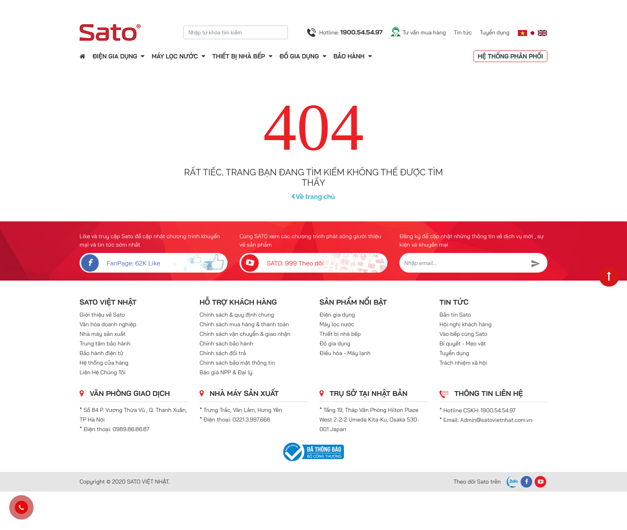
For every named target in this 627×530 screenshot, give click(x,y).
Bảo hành (349, 56)
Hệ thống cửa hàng (104, 362)
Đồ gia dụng (299, 56)
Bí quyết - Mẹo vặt (462, 343)
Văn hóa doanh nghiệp (108, 324)
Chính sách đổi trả (223, 353)
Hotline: (350, 32)
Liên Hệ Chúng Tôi (103, 372)
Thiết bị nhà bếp (238, 56)
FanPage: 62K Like (120, 263)
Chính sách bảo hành (226, 343)
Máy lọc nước (175, 56)
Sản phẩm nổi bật (353, 302)
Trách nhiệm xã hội (463, 362)
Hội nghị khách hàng (465, 324)
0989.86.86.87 (131, 429)
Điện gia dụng (114, 56)
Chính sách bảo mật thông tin (237, 362)
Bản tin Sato (455, 314)
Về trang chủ (313, 197)
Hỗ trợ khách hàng (238, 302)
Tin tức (463, 32)
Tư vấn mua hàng (424, 32)
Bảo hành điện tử (102, 353)
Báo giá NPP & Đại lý (226, 372)
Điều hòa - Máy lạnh (345, 353)
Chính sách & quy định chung (237, 314)
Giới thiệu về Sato (102, 314)
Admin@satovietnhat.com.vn (496, 420)
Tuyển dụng (494, 32)
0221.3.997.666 (251, 419)
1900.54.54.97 (498, 410)
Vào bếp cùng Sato (463, 333)
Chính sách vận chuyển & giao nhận (245, 333)
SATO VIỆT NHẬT (108, 302)
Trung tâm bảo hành (105, 343)
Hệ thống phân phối (510, 56)
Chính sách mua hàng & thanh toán (244, 324)
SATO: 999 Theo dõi (282, 263)
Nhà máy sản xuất (103, 333)
